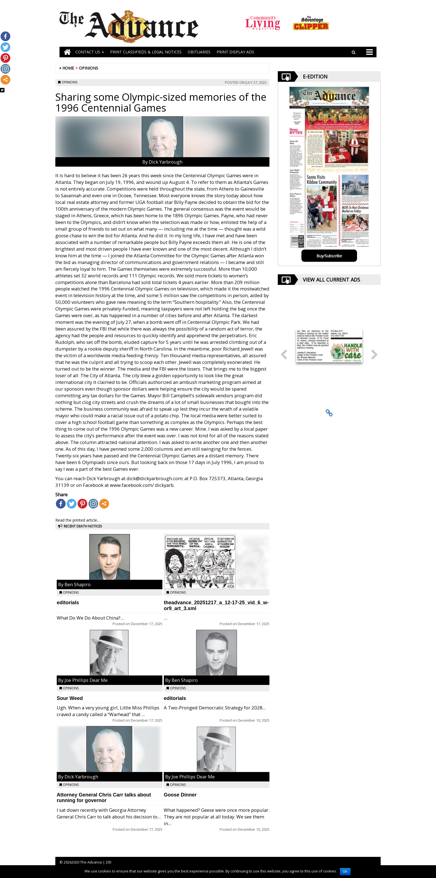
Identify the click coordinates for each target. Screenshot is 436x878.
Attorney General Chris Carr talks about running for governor (104, 797)
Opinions (88, 68)
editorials (68, 602)
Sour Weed (70, 698)
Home (68, 68)
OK (345, 872)
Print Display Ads (235, 52)
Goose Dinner (180, 795)
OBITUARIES (199, 52)
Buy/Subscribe (329, 255)
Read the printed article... (77, 520)
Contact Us (89, 52)
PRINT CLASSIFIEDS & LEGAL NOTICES (146, 52)
